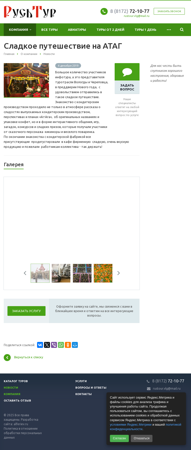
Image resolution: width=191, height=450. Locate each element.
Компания (20, 30)
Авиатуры (77, 29)
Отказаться (141, 438)
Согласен (119, 438)
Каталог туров (16, 381)
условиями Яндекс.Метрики (130, 424)
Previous (27, 274)
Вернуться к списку (23, 357)
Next (116, 274)
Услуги (81, 381)
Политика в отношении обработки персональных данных (23, 433)
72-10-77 (129, 11)
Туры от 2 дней (110, 29)
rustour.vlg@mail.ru (136, 15)
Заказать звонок (169, 11)
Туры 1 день (145, 29)
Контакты (83, 394)
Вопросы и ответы (90, 387)
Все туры (49, 29)
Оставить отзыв (17, 400)
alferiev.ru (21, 424)
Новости (11, 387)
